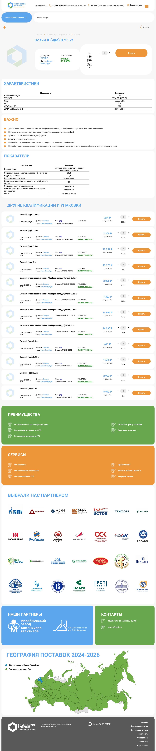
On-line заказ (20, 465)
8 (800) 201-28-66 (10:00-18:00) (122, 621)
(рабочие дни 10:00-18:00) (77, 5)
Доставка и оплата (139, 730)
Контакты (143, 734)
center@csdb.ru (41, 5)
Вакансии (143, 742)
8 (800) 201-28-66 (60, 5)
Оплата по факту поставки (130, 424)
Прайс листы (124, 465)
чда (60, 221)
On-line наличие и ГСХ (24, 476)
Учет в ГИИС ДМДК (102, 724)
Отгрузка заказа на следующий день (31, 424)
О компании (142, 738)
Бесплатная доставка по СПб (27, 430)
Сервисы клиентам (139, 726)
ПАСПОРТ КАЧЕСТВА (65, 60)
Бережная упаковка (127, 430)
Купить (131, 53)
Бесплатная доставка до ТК (27, 436)
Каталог (144, 722)
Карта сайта (142, 745)
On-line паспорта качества (26, 470)
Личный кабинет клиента (129, 470)
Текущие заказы (125, 476)
